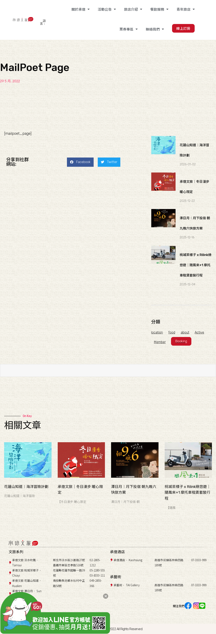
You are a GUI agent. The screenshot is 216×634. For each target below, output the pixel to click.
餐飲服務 (159, 9)
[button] (80, 162)
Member (160, 342)
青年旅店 (186, 9)
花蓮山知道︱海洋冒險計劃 (26, 486)
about (186, 332)
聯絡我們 (155, 29)
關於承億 (80, 9)
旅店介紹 (133, 9)
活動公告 (107, 9)
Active (201, 332)
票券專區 (128, 29)
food (172, 332)
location (157, 332)
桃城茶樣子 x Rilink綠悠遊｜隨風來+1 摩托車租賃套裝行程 (195, 265)
